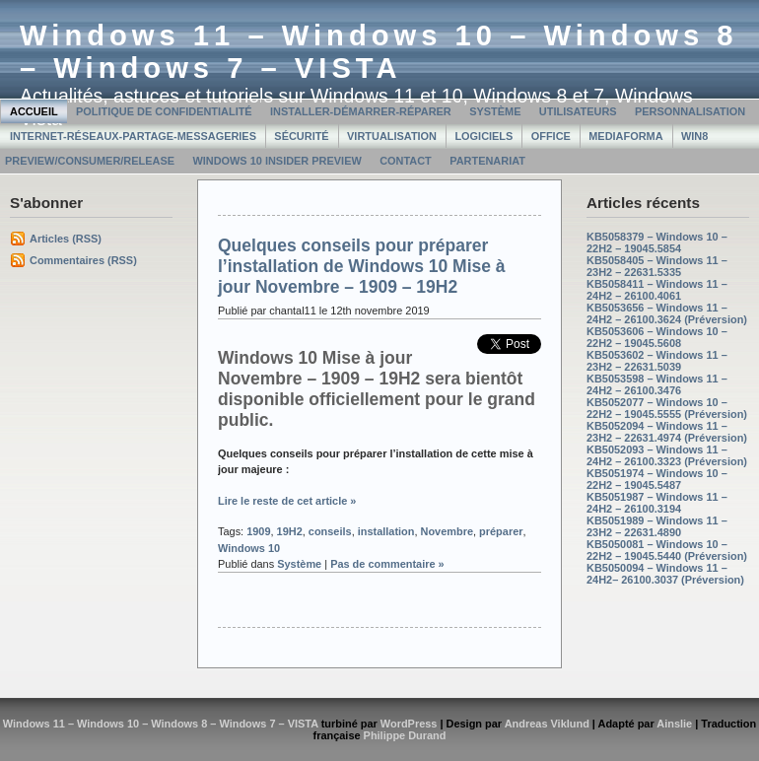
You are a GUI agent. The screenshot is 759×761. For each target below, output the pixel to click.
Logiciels (483, 136)
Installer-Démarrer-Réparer (360, 111)
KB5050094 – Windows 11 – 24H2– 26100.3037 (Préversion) (665, 574)
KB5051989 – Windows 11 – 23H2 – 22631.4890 (656, 526)
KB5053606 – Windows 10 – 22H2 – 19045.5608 (656, 337)
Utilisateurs (578, 111)
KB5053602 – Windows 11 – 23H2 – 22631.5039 (656, 361)
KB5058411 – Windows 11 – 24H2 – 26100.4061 (656, 290)
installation (386, 531)
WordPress (409, 723)
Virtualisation (392, 136)
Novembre (447, 531)
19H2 (290, 531)
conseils (330, 531)
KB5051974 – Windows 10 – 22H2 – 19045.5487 (656, 479)
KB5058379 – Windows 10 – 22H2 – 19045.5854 (656, 242)
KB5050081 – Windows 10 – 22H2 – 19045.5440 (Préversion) (666, 550)
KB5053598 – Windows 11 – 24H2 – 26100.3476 (656, 384)
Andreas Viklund (547, 723)
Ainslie (674, 723)
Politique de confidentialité (164, 111)
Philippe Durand (405, 735)
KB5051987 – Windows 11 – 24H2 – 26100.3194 (656, 503)
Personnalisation (690, 111)
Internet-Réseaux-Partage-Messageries (133, 136)
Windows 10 (249, 548)
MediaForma (625, 136)
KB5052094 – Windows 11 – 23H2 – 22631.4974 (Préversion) (666, 432)
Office (551, 136)
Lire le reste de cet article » (287, 501)
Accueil (34, 111)
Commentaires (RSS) (83, 260)
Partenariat (487, 161)
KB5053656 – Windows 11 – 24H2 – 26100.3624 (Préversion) (666, 313)
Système (494, 111)
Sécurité (301, 136)
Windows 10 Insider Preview (276, 161)
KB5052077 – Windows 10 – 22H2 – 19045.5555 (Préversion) (666, 408)
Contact (406, 161)
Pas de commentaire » (387, 564)
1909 (258, 531)
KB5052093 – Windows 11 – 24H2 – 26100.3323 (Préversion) (666, 455)
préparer (500, 531)
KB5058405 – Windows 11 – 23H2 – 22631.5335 (656, 266)
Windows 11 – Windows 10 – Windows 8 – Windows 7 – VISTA (379, 52)
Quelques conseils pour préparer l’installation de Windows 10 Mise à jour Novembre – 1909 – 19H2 (362, 266)
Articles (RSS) (66, 238)
